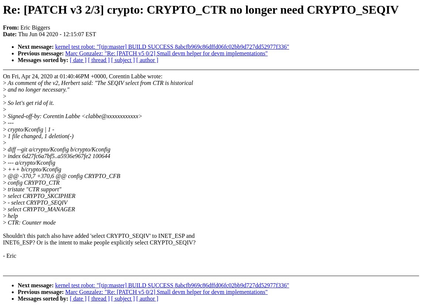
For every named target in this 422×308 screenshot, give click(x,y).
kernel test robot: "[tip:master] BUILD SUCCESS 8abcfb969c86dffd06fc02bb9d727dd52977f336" (172, 47)
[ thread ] (99, 60)
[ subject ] (123, 60)
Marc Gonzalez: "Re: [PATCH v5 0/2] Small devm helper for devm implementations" (166, 53)
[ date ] (78, 60)
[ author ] (147, 60)
